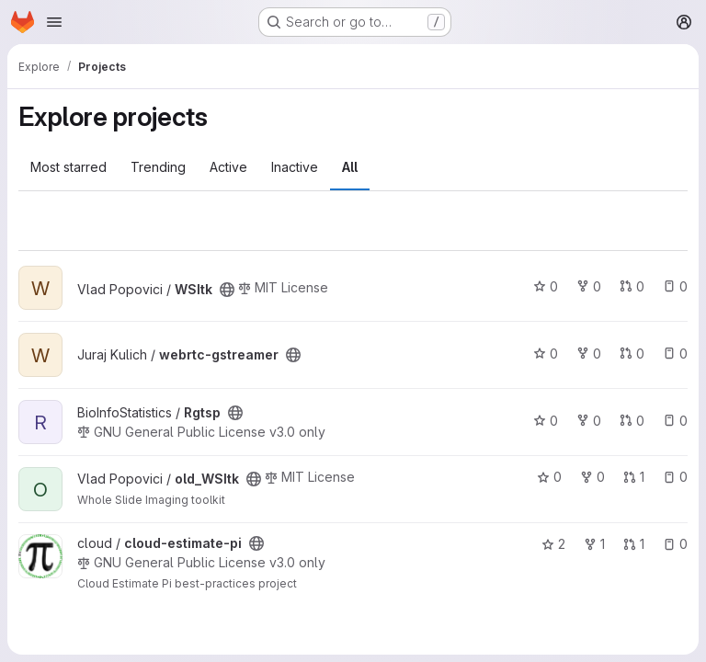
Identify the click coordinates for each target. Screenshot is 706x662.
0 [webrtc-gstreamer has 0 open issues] (675, 353)
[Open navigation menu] (54, 22)
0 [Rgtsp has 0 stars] (545, 420)
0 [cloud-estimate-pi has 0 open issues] (675, 544)
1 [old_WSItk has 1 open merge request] (633, 477)
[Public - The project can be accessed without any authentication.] (227, 289)
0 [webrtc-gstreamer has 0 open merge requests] (632, 353)
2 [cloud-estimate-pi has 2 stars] (553, 544)
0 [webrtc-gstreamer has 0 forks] (588, 353)
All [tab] (350, 167)
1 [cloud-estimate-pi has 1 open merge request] (633, 544)
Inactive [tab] (294, 167)
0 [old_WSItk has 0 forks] (592, 477)
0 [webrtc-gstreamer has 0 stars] (545, 353)
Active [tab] (228, 167)
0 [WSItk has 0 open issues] (675, 286)
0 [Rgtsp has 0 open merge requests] (632, 420)
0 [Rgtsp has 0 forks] (588, 420)
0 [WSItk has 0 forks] (588, 286)
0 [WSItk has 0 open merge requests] (632, 286)
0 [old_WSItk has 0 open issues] (675, 477)
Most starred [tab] (68, 167)
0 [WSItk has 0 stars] (545, 286)
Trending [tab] (158, 167)
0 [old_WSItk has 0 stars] (549, 477)
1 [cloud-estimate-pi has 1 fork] (594, 544)
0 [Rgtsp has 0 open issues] (675, 420)
